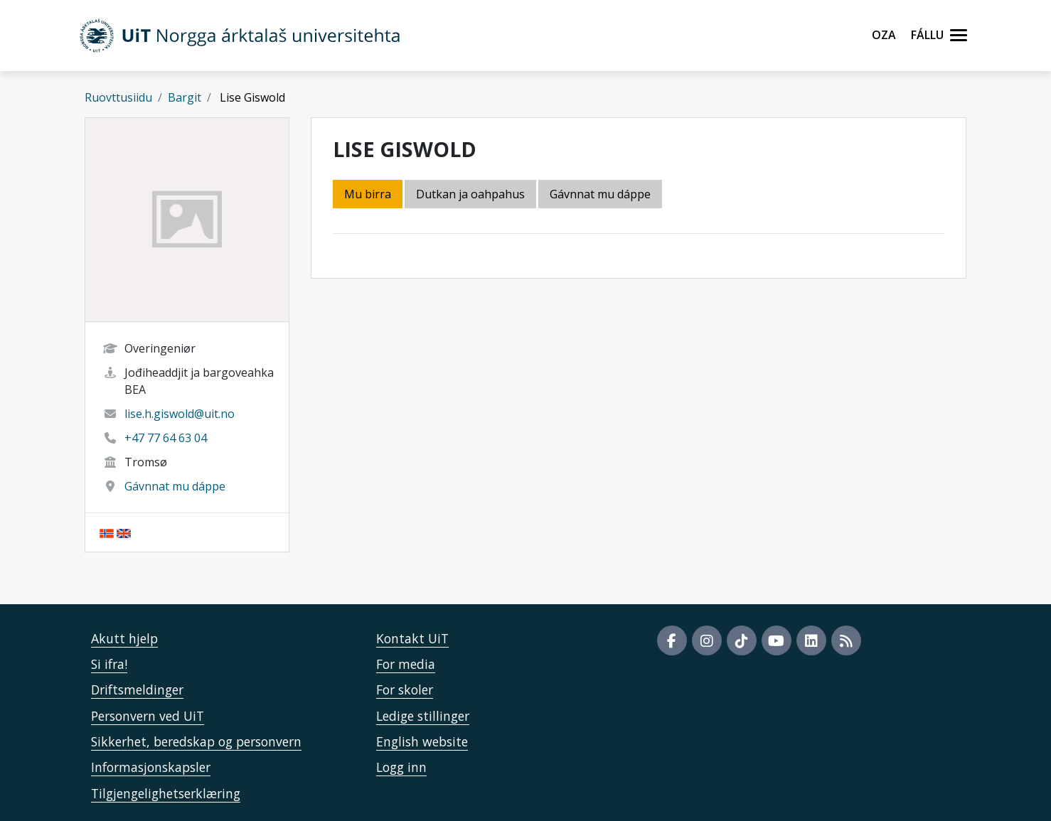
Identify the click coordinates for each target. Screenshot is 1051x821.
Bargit (184, 97)
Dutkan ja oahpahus (470, 194)
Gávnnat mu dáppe (174, 486)
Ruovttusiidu (118, 97)
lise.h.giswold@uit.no (179, 414)
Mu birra (367, 194)
